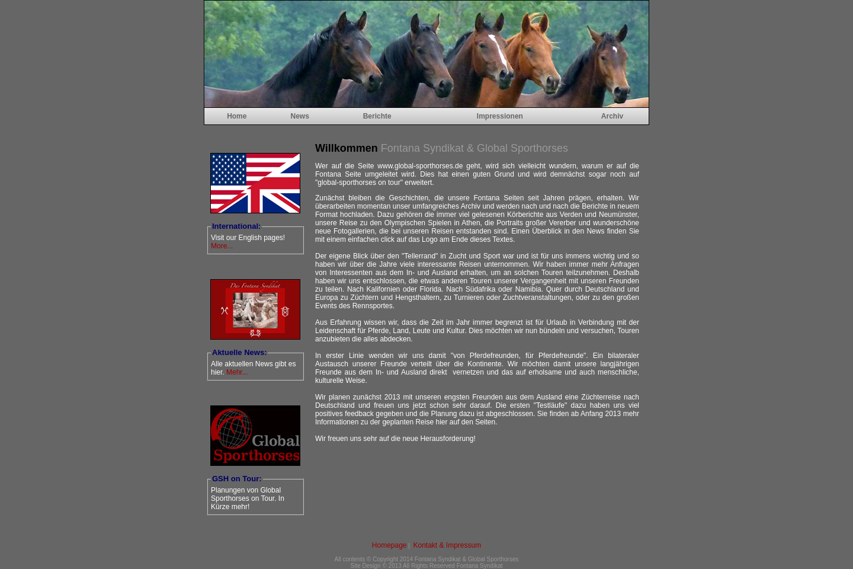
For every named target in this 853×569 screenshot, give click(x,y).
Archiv (612, 116)
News (299, 116)
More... (222, 246)
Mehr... (237, 372)
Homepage (389, 545)
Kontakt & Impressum (447, 545)
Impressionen (500, 116)
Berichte (377, 116)
